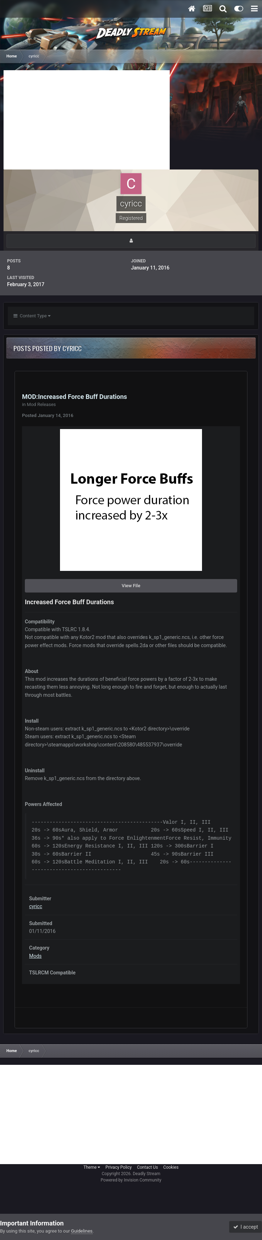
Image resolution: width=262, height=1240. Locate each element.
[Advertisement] (87, 119)
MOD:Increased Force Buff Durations (74, 396)
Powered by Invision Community (131, 1180)
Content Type (31, 315)
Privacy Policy (118, 1167)
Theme (91, 1167)
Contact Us (147, 1167)
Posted (47, 415)
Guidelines (82, 1231)
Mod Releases (41, 404)
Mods (35, 956)
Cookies (171, 1167)
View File (131, 585)
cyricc (35, 906)
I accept (245, 1227)
